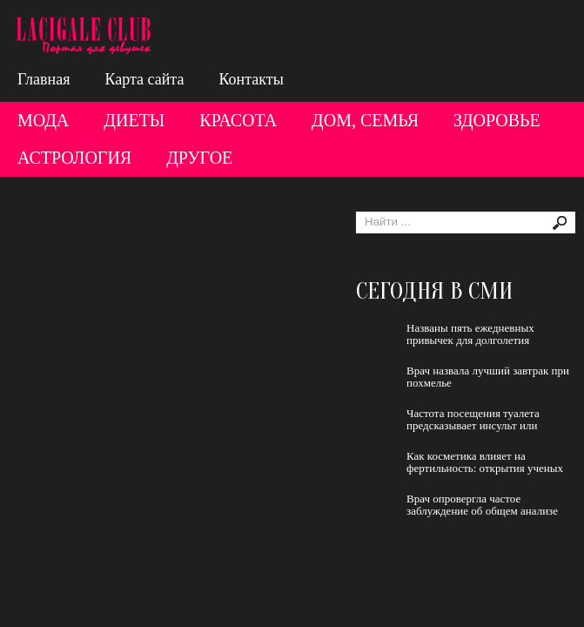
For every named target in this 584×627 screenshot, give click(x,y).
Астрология (74, 157)
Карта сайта (144, 79)
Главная (43, 79)
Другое (199, 157)
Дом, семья (365, 120)
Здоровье (496, 120)
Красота (238, 120)
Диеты (134, 120)
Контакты (250, 79)
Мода (43, 120)
